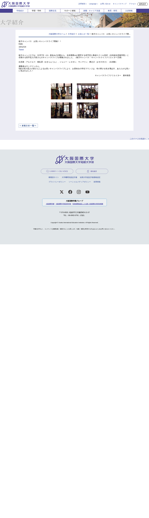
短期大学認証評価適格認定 (90, 177)
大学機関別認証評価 (69, 177)
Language (93, 4)
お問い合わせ (105, 4)
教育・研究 (112, 11)
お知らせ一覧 (83, 34)
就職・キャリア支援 (91, 11)
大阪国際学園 (50, 204)
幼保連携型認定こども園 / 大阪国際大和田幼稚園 (87, 204)
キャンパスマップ (119, 4)
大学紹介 (71, 34)
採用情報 (97, 182)
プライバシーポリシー (57, 182)
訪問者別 (82, 4)
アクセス (132, 4)
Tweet (21, 50)
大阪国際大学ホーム (57, 34)
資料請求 (142, 4)
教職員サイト (54, 177)
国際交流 (52, 11)
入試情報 (129, 11)
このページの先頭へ (138, 139)
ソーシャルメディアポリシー (80, 182)
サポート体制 (69, 11)
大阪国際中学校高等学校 (63, 204)
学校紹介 (20, 11)
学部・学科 (36, 11)
